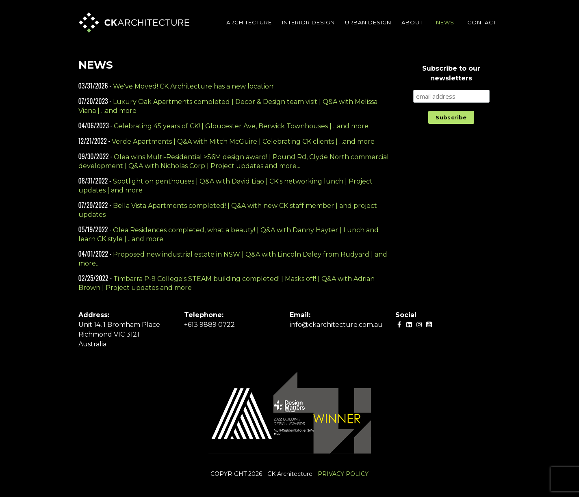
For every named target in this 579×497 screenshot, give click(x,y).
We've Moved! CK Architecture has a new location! (194, 86)
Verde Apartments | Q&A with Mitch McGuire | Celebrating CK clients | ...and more (243, 141)
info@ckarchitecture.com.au (336, 324)
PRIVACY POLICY (343, 474)
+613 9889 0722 (209, 324)
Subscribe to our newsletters (451, 73)
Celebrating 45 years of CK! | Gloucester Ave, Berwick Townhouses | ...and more (241, 126)
